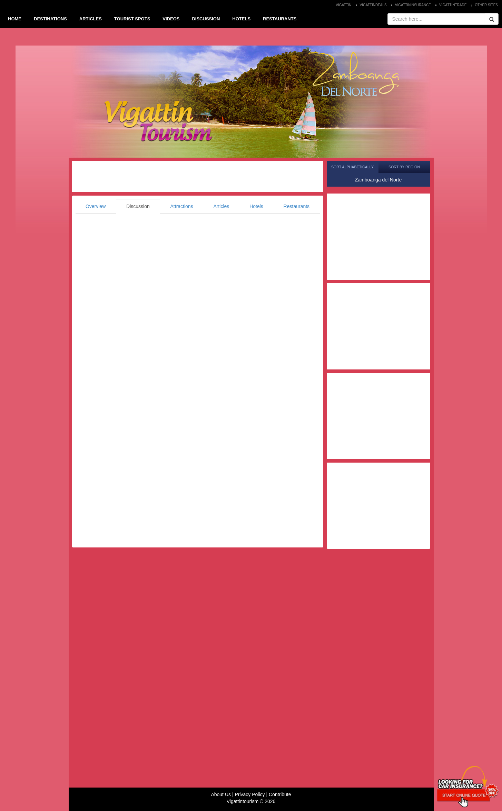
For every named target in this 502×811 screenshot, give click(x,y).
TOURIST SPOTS (132, 18)
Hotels (256, 206)
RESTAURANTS (279, 18)
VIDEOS (171, 18)
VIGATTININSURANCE (413, 5)
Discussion (138, 206)
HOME (14, 18)
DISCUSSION (206, 18)
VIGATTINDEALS (373, 5)
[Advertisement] (197, 176)
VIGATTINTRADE (452, 5)
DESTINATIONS (50, 18)
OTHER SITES (486, 5)
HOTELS (241, 18)
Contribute (280, 794)
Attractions (181, 206)
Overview (96, 206)
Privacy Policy (250, 794)
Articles (221, 206)
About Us (221, 794)
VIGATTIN (343, 5)
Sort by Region (404, 167)
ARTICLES (90, 18)
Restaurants (296, 206)
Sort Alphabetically (352, 167)
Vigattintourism (242, 801)
